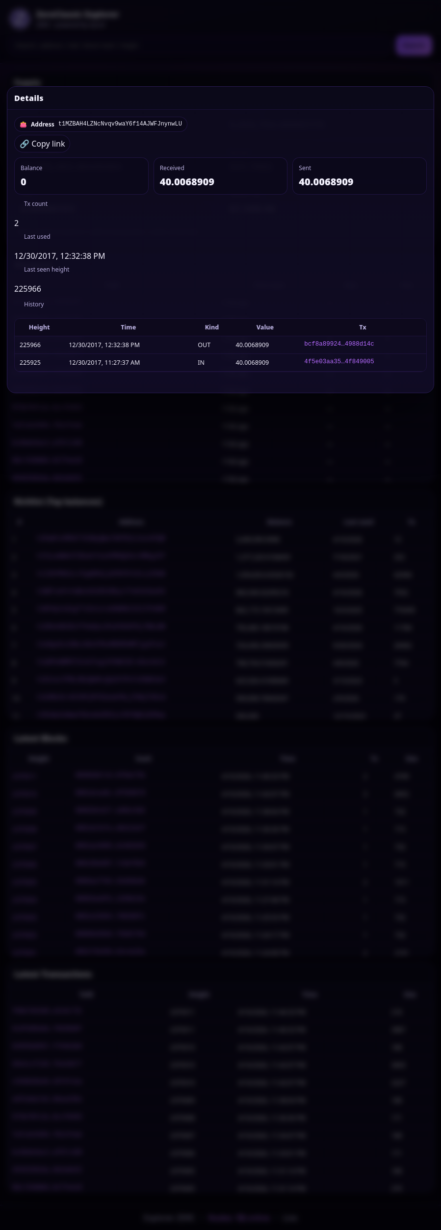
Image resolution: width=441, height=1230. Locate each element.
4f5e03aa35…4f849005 (339, 362)
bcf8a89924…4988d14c (339, 345)
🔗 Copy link (42, 143)
